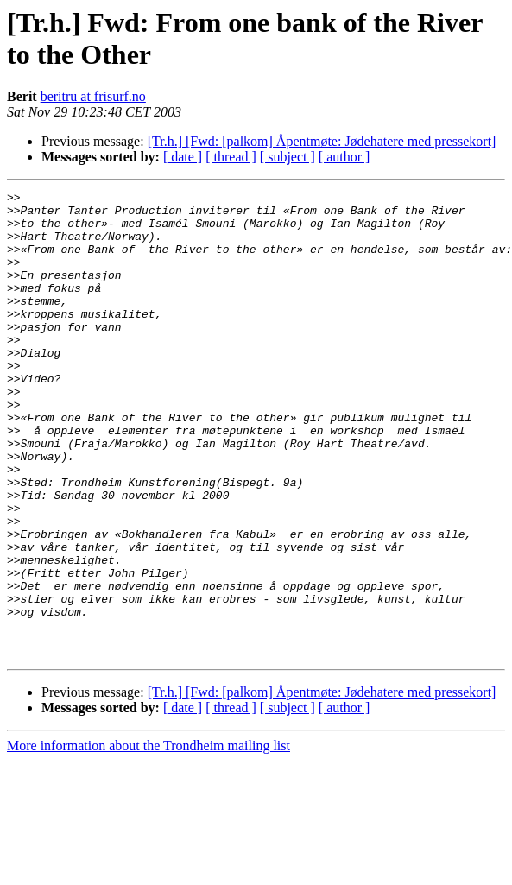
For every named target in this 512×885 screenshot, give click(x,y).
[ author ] (344, 156)
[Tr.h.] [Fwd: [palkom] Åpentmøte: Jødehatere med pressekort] (322, 141)
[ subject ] (287, 156)
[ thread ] (230, 156)
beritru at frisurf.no (93, 96)
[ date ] (182, 156)
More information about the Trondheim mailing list (148, 838)
